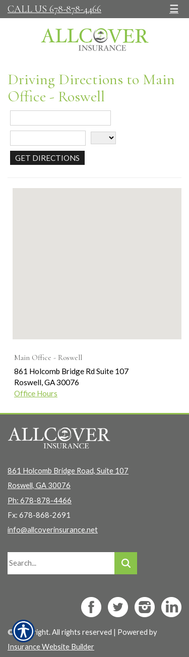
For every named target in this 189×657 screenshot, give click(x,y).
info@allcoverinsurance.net (53, 529)
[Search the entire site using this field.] (61, 563)
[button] (97, 254)
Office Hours (35, 393)
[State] (103, 138)
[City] (48, 138)
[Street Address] (60, 118)
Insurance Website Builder (51, 646)
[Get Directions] (47, 158)
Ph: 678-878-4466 (40, 500)
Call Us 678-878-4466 (54, 9)
